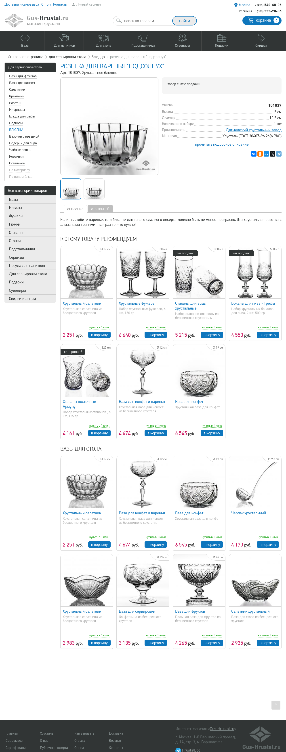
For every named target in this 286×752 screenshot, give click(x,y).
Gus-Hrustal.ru (222, 728)
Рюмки (14, 224)
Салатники (17, 89)
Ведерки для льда (23, 143)
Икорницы (17, 109)
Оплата (79, 740)
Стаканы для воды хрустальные (190, 306)
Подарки (16, 282)
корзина (267, 20)
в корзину (99, 334)
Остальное (17, 163)
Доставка (116, 733)
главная (28, 56)
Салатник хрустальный (250, 611)
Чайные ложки (20, 150)
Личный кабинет (88, 4)
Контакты (60, 4)
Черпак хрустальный (248, 513)
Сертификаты (15, 748)
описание (75, 208)
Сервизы (16, 257)
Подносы (16, 123)
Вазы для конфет (22, 83)
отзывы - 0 (100, 208)
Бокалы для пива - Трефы (253, 303)
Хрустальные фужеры (137, 303)
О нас (44, 740)
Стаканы (16, 232)
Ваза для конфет (189, 401)
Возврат (115, 740)
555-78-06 (268, 11)
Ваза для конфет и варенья (142, 401)
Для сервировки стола (25, 67)
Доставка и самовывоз (21, 4)
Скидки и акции (22, 298)
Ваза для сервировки (137, 611)
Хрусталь (46, 733)
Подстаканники (22, 249)
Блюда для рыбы (22, 116)
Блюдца (16, 130)
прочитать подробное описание (222, 144)
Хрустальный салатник (82, 303)
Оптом (46, 4)
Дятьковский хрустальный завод (254, 130)
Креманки (16, 96)
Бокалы (15, 207)
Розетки (15, 103)
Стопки (15, 240)
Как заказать (84, 733)
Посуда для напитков (27, 265)
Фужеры (16, 216)
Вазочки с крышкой (24, 136)
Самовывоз (14, 740)
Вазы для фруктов (23, 76)
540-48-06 (267, 4)
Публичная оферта (54, 748)
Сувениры (17, 290)
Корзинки (16, 156)
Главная (12, 733)
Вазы (13, 199)
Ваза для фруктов (190, 611)
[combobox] (146, 20)
